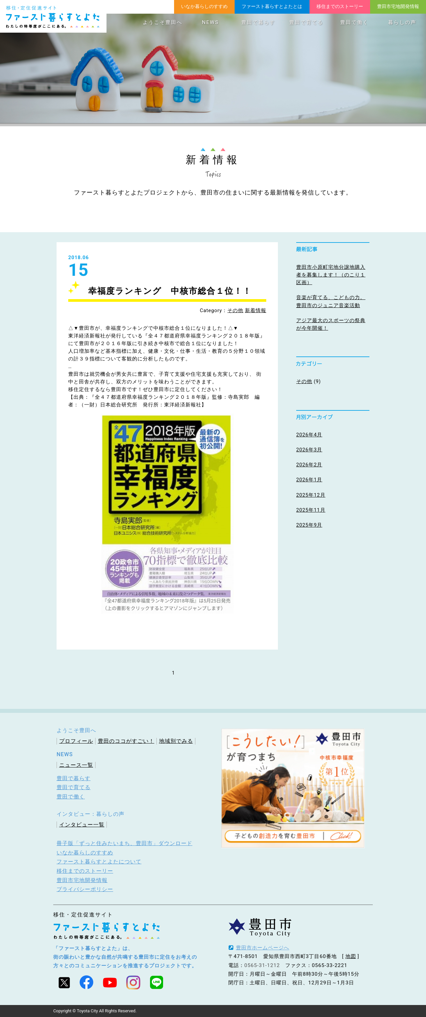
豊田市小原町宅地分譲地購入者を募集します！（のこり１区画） (330, 274)
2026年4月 (309, 435)
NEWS (210, 22)
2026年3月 (309, 450)
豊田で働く (354, 22)
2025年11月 (310, 510)
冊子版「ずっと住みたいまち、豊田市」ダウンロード (124, 843)
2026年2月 (309, 465)
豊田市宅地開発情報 (398, 6)
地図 (350, 956)
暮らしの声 (402, 22)
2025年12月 (310, 495)
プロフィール (76, 741)
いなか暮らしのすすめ (204, 6)
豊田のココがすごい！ (126, 741)
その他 (235, 310)
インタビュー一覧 (82, 824)
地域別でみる (176, 741)
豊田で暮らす (258, 22)
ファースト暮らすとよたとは (272, 6)
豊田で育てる (306, 22)
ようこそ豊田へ (162, 22)
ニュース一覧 (76, 765)
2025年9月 (309, 525)
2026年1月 (309, 480)
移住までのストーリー (340, 6)
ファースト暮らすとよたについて (99, 861)
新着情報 (255, 310)
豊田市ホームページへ (262, 948)
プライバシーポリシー (85, 889)
